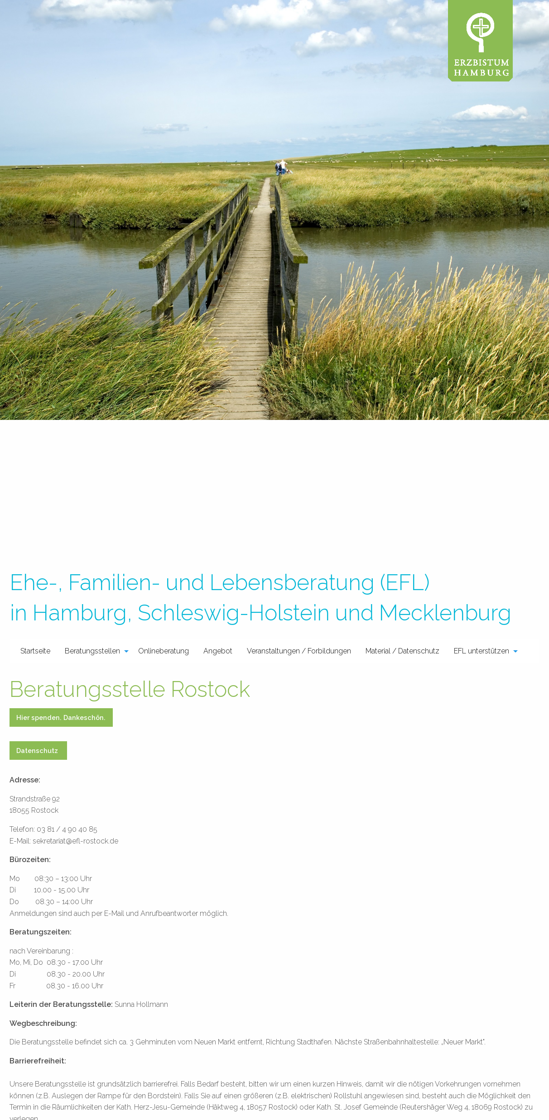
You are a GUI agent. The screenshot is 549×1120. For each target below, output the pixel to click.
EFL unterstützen (481, 651)
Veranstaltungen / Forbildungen (299, 651)
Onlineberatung (163, 651)
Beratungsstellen (92, 651)
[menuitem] (35, 651)
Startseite (35, 651)
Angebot (217, 651)
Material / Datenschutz (402, 651)
